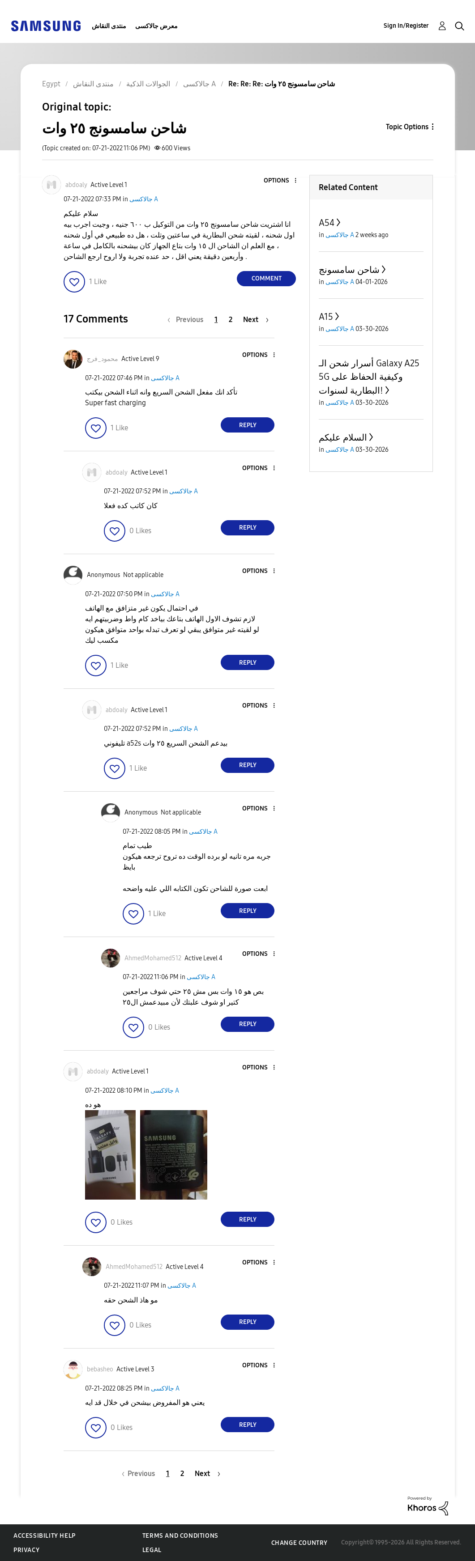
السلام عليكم (343, 437)
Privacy (26, 1550)
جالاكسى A (143, 199)
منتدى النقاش (109, 26)
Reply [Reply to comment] (248, 425)
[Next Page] (255, 319)
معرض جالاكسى (156, 26)
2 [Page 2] (230, 319)
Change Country (299, 1543)
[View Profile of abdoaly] (76, 185)
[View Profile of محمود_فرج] (102, 359)
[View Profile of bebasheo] (100, 1369)
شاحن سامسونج (349, 269)
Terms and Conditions (180, 1536)
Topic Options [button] (407, 127)
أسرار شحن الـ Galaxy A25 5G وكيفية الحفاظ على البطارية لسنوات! (369, 377)
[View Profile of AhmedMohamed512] (152, 958)
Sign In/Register (406, 26)
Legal (152, 1550)
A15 (326, 316)
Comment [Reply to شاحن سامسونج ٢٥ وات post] (267, 278)
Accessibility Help (44, 1536)
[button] (280, 181)
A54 (326, 222)
